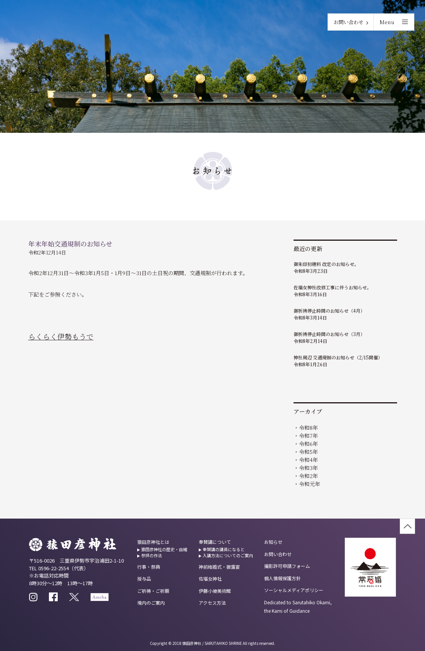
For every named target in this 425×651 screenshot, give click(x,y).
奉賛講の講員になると (224, 549)
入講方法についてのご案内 (228, 555)
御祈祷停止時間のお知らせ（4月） (329, 310)
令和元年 (309, 484)
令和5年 (308, 451)
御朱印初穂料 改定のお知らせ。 (326, 264)
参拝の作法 (151, 555)
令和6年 (308, 443)
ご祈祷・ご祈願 (153, 590)
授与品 (144, 578)
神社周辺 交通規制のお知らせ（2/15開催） (338, 357)
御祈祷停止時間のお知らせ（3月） (329, 334)
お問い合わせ (348, 22)
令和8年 (308, 427)
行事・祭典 (148, 566)
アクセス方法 (212, 602)
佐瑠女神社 (210, 578)
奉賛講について (215, 541)
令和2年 (308, 476)
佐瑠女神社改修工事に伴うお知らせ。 (332, 287)
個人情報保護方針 (282, 578)
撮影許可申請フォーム (287, 566)
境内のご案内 (151, 602)
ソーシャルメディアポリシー (293, 590)
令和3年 (308, 468)
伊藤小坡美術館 (215, 590)
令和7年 (308, 435)
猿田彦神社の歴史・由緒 (164, 549)
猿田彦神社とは (153, 541)
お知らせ (273, 541)
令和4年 (308, 459)
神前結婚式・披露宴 (219, 566)
